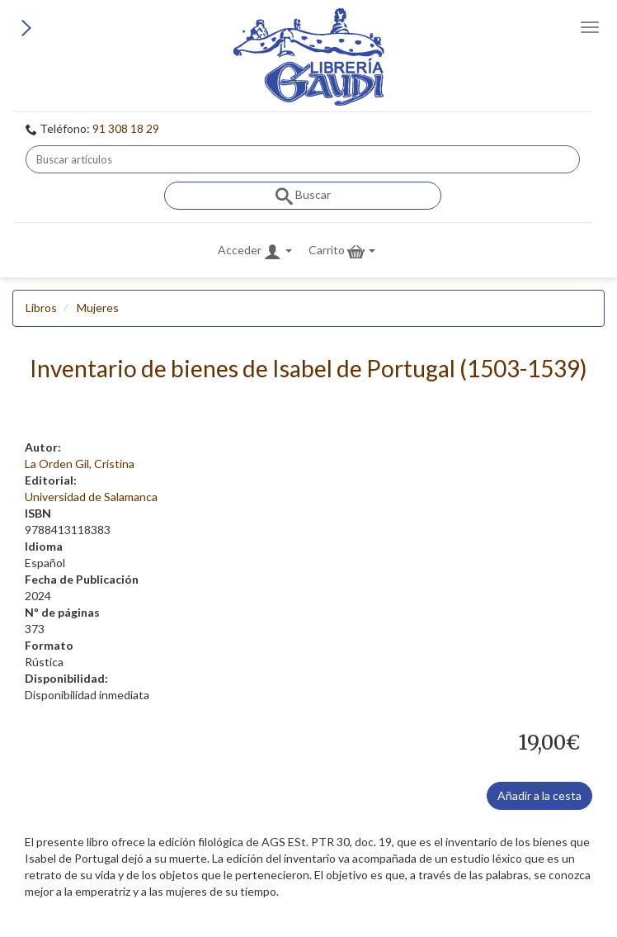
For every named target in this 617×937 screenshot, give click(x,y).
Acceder (255, 251)
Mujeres (98, 308)
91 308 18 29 (125, 128)
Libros (41, 308)
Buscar (303, 196)
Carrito (341, 251)
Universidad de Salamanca (91, 497)
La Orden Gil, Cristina (79, 464)
